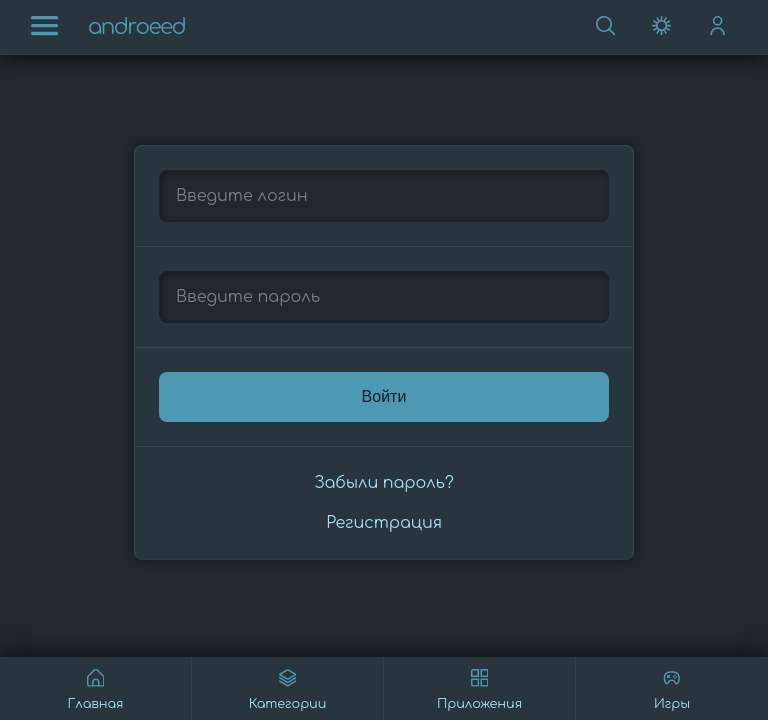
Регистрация (384, 523)
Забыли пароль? (383, 483)
